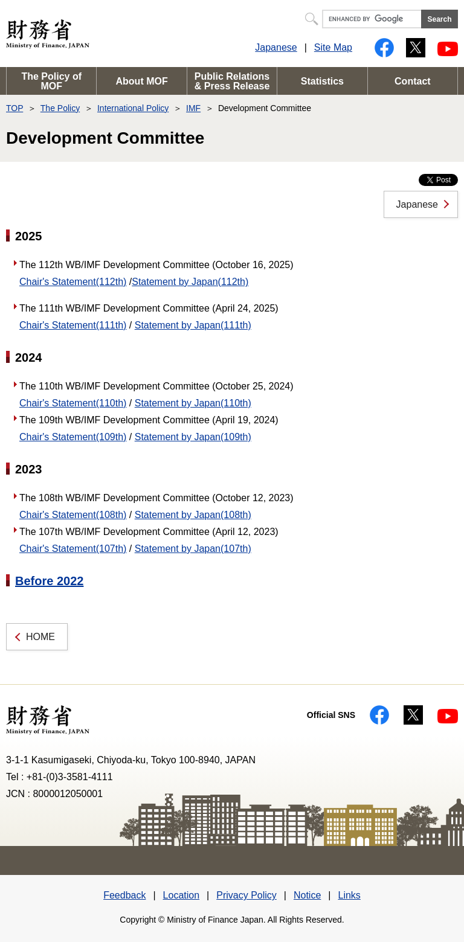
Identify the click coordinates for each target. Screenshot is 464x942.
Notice (307, 895)
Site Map (333, 47)
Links (349, 895)
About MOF (142, 81)
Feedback (124, 895)
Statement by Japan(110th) (193, 403)
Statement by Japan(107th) (193, 548)
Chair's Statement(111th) (72, 325)
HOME (40, 637)
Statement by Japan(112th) (190, 282)
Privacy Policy (246, 895)
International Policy (133, 108)
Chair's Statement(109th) (72, 437)
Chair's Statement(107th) (72, 548)
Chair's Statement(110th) (72, 403)
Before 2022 (49, 581)
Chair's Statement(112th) (72, 282)
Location (181, 895)
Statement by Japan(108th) (193, 515)
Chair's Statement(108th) (72, 515)
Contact (413, 81)
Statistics (322, 81)
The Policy (60, 108)
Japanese (276, 47)
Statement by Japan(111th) (193, 325)
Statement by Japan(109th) (193, 437)
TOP (14, 108)
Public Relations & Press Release (232, 81)
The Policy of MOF (51, 81)
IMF (193, 108)
